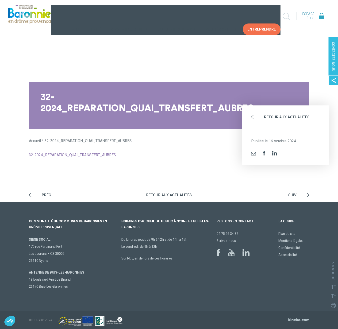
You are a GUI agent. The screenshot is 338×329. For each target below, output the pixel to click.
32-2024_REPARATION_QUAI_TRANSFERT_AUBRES (72, 155)
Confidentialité (289, 248)
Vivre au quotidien (129, 16)
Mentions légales (290, 241)
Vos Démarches (220, 16)
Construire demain (176, 16)
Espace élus (308, 16)
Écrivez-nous (226, 241)
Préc (46, 195)
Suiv (292, 195)
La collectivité (85, 16)
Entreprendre (261, 16)
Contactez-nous (333, 56)
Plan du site (287, 234)
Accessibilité (287, 255)
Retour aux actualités (287, 117)
